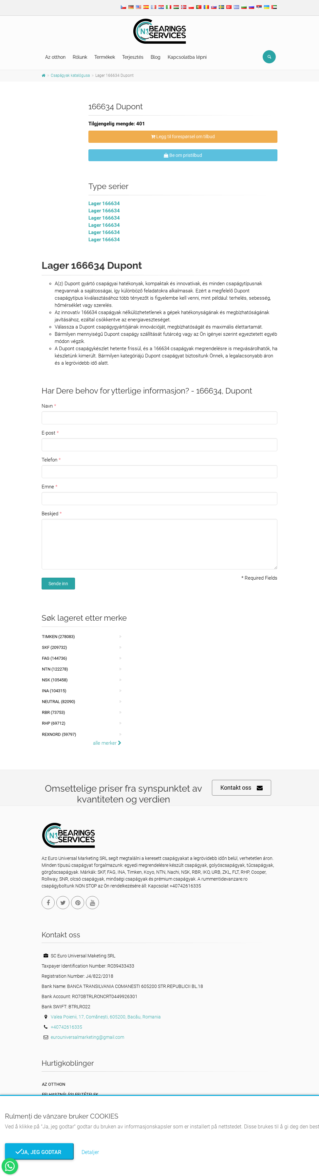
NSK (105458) (55, 679)
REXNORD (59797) (59, 734)
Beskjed (50, 514)
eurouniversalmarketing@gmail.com (87, 1037)
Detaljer (90, 1152)
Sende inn (58, 583)
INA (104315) (54, 690)
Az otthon (55, 57)
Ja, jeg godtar (39, 1152)
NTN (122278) (55, 669)
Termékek (104, 57)
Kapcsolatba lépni (187, 57)
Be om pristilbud (183, 155)
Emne (48, 487)
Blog (155, 57)
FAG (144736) (54, 658)
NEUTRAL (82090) (58, 701)
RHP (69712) (54, 723)
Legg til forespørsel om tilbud (183, 136)
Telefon (49, 460)
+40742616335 (66, 1027)
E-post (48, 433)
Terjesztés (132, 57)
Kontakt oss (241, 788)
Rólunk (80, 57)
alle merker (107, 743)
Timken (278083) (58, 636)
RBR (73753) (53, 712)
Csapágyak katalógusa (70, 75)
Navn (47, 406)
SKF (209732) (54, 647)
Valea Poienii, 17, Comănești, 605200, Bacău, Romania (106, 1016)
